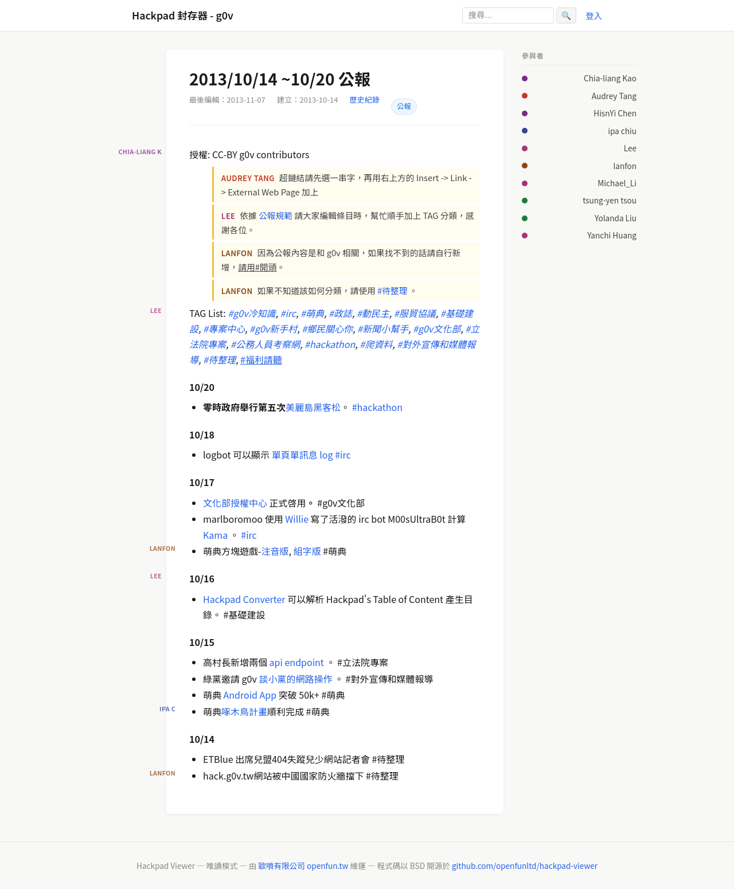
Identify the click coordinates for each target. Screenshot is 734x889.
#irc (342, 454)
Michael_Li (617, 183)
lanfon (625, 165)
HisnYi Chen (615, 113)
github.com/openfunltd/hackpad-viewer (525, 865)
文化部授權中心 (235, 503)
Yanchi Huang (612, 235)
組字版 (307, 551)
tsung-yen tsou (610, 200)
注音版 (275, 551)
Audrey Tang (614, 95)
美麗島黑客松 (313, 407)
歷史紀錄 (365, 99)
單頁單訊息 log (302, 454)
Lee (630, 148)
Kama (215, 535)
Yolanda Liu (616, 218)
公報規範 (275, 215)
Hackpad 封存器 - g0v (182, 15)
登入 (593, 15)
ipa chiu (622, 130)
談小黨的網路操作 (296, 679)
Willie (297, 519)
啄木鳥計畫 (244, 711)
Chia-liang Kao (610, 78)
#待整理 (392, 290)
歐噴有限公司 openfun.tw (303, 865)
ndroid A (247, 695)
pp (271, 695)
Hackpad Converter (244, 599)
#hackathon (377, 407)
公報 (404, 106)
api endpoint (297, 662)
